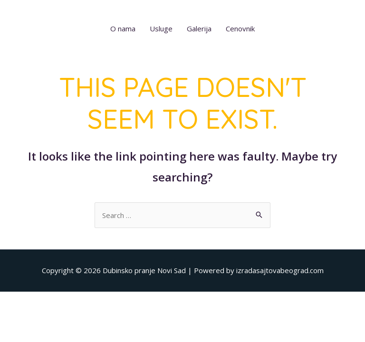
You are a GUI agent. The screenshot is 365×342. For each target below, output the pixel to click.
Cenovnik (240, 28)
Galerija (199, 28)
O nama (122, 28)
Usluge (161, 28)
